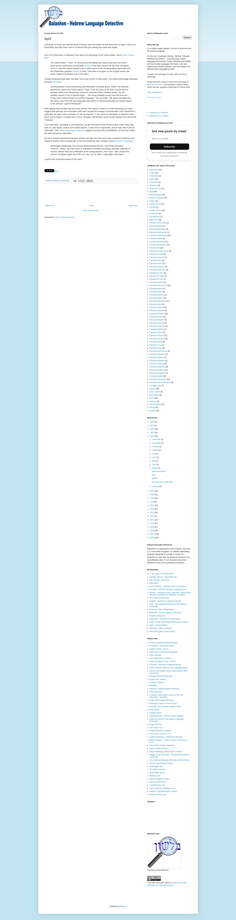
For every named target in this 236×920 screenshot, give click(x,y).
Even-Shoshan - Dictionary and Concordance (168, 586)
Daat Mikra (154, 583)
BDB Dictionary (156, 692)
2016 (152, 509)
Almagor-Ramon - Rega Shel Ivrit (163, 577)
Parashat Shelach (157, 320)
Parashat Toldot (156, 342)
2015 (152, 512)
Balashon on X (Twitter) (159, 116)
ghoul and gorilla (158, 471)
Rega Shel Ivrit (156, 724)
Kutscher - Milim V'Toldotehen (162, 609)
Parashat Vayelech (157, 361)
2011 (152, 520)
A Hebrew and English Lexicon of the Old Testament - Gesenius (166, 696)
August (155, 450)
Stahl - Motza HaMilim (159, 625)
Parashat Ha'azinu (157, 267)
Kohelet (153, 207)
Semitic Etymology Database (161, 763)
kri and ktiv (154, 213)
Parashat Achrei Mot (158, 223)
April (154, 464)
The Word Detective (158, 769)
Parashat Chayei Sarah (159, 251)
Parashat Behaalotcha (159, 235)
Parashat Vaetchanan (158, 351)
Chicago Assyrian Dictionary (161, 676)
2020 (152, 495)
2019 (152, 498)
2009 (152, 527)
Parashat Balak (156, 226)
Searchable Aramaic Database (162, 745)
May (154, 461)
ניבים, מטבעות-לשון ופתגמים (160, 734)
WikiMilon (153, 685)
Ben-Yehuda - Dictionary (160, 580)
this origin (57, 82)
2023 (152, 433)
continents (154, 182)
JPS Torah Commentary (159, 598)
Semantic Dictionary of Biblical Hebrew (165, 665)
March (155, 468)
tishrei (152, 407)
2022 (152, 436)
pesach (153, 389)
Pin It (56, 171)
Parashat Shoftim (157, 329)
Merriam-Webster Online (160, 779)
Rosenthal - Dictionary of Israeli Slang (165, 619)
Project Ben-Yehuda (158, 679)
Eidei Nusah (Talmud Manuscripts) (164, 652)
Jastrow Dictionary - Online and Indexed (166, 737)
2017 (152, 505)
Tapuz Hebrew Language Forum (163, 788)
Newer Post (50, 206)
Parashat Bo (155, 248)
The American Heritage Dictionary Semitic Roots (169, 760)
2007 (152, 534)
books (152, 173)
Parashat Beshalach (158, 245)
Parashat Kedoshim (158, 270)
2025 (152, 425)
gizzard (155, 478)
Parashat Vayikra (157, 376)
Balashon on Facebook (159, 113)
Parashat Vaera (156, 348)
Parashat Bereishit (157, 242)
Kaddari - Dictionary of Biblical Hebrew (165, 601)
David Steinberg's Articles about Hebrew (166, 752)
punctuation (154, 395)
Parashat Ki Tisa (156, 279)
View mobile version (91, 210)
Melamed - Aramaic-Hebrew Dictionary (165, 613)
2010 (152, 523)
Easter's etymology (124, 141)
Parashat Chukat (156, 254)
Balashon (57, 181)
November (156, 443)
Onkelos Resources (158, 616)
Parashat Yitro (155, 386)
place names (155, 392)
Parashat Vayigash (157, 373)
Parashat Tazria (156, 332)
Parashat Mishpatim (158, 301)
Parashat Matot (156, 292)
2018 (152, 502)
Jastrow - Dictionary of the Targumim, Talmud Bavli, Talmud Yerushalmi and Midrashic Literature (170, 594)
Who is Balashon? (154, 92)
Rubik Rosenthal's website (160, 731)
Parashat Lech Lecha (158, 285)
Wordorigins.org (156, 766)
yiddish (152, 411)
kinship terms (155, 204)
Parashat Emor (156, 263)
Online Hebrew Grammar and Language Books (169, 668)
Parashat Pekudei (157, 310)
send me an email (154, 84)
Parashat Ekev (156, 260)
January (155, 486)
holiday (152, 201)
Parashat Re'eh (156, 317)
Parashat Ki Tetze (157, 276)
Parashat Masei (156, 289)
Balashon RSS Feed (158, 795)
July (154, 454)
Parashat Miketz (156, 298)
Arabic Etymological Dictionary (162, 700)
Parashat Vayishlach (158, 379)
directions (153, 185)
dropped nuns (155, 188)
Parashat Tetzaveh (157, 339)
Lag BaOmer (155, 217)
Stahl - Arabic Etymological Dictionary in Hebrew (169, 622)
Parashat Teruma (157, 335)
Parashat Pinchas (157, 314)
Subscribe (169, 146)
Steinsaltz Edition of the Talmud (162, 631)
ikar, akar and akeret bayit (162, 482)
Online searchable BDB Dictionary (163, 643)
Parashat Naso (156, 304)
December (156, 439)
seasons (153, 401)
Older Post (133, 206)
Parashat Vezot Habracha (160, 382)
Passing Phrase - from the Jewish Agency (166, 716)
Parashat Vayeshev (157, 367)
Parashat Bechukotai (158, 232)
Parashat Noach (156, 307)
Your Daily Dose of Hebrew (161, 658)
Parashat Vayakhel (157, 354)
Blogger (123, 906)
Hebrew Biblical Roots (159, 749)
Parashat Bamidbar (157, 229)
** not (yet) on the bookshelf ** (162, 574)
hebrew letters (155, 195)
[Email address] (169, 138)
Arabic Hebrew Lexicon (159, 649)
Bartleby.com (155, 776)
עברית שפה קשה (156, 727)
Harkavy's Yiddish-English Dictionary (164, 689)
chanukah (154, 176)
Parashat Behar (156, 238)
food (151, 191)
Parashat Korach (156, 282)
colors (152, 179)
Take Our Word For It (158, 782)
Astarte (75, 71)
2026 (152, 422)
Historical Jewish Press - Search (163, 661)
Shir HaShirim (155, 404)
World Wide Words (157, 773)
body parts (154, 170)
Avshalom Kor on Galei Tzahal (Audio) (165, 706)
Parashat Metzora (157, 295)
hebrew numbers (156, 198)
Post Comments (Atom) (65, 217)
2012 (152, 516)
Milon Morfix (155, 710)
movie (87, 65)
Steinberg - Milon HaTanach (161, 628)
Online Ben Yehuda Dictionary (162, 646)
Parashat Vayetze (157, 370)
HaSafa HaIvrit (156, 713)
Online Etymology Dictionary (71, 130)
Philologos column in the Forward (163, 703)
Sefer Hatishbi (155, 655)
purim (152, 398)
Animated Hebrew (157, 682)
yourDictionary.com (157, 785)
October (155, 446)
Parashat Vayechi (157, 357)
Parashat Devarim (157, 257)
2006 (152, 538)
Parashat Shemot (157, 326)
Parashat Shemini (157, 323)
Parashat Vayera (156, 364)
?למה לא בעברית (154, 97)
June (154, 457)
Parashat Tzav (155, 345)
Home (91, 206)
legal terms (154, 220)
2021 (152, 491)
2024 (152, 429)
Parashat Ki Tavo (157, 273)
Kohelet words (155, 210)
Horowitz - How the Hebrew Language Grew (168, 589)
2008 (152, 530)
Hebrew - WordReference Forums (163, 791)
